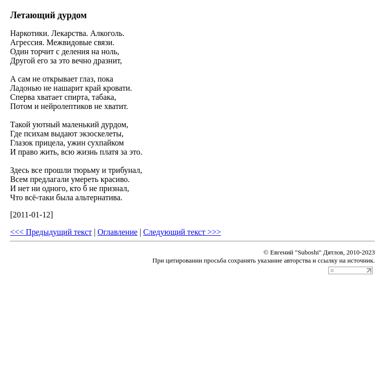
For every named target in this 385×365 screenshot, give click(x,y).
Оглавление (118, 232)
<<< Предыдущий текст (51, 232)
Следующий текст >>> (182, 232)
